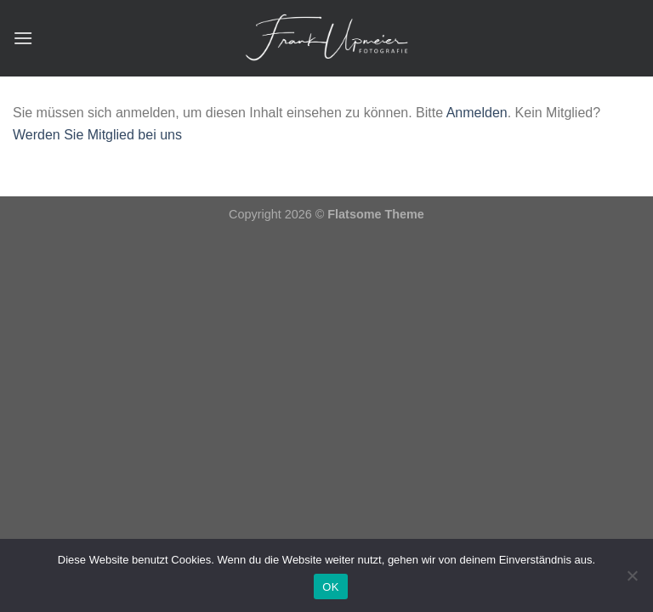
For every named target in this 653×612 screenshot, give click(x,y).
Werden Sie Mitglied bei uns (97, 135)
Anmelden (477, 112)
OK (330, 587)
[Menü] (23, 38)
